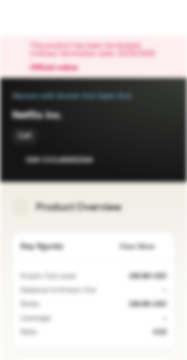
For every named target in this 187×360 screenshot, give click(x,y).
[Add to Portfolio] (165, 160)
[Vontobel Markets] (39, 18)
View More (143, 246)
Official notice (59, 68)
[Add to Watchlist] (145, 160)
